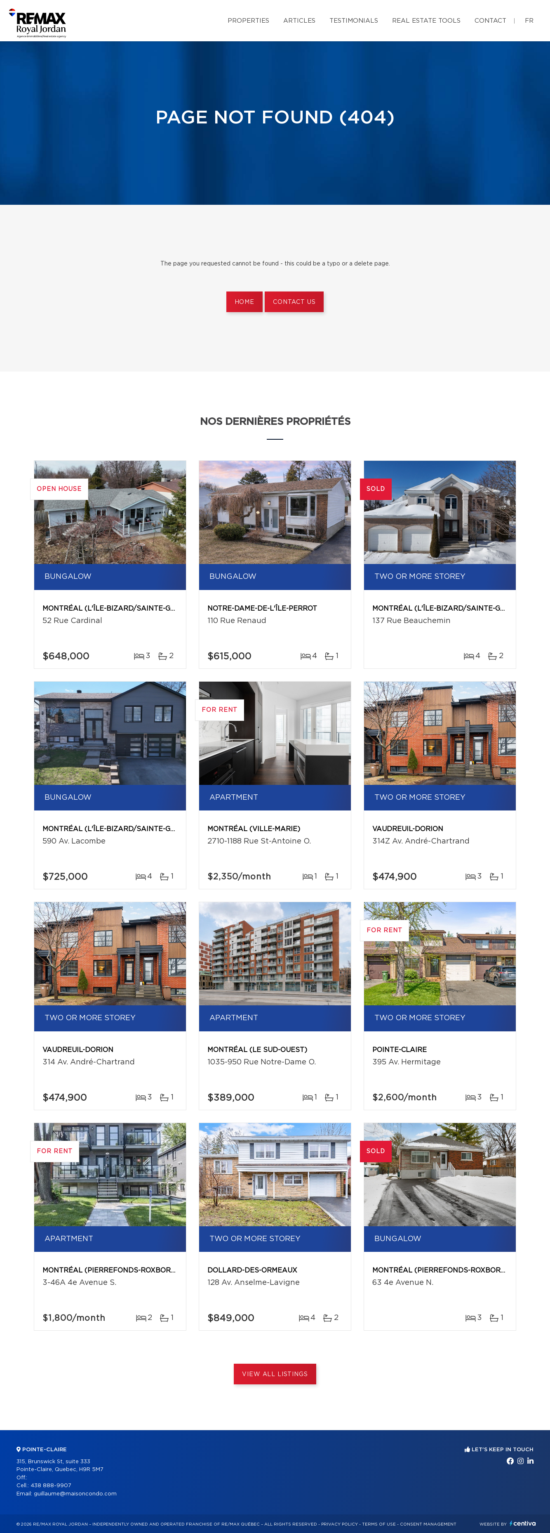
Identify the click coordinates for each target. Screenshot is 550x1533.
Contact (490, 21)
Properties (248, 21)
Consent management (428, 1524)
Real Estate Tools (426, 21)
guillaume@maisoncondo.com (75, 1494)
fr (529, 21)
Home (244, 302)
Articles (299, 21)
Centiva (523, 1523)
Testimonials (353, 21)
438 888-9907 (51, 1485)
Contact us (294, 302)
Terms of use (379, 1524)
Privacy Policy (339, 1524)
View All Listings (275, 1374)
